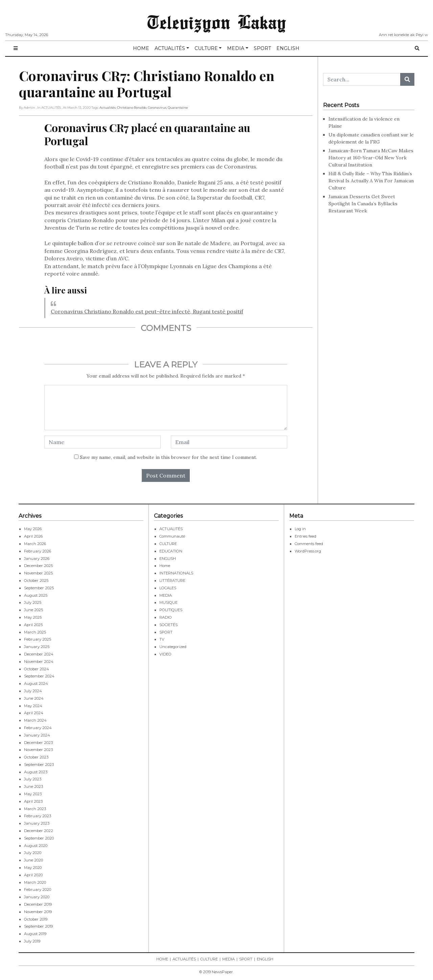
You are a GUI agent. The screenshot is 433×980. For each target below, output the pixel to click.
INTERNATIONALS (176, 573)
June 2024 (34, 698)
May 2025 (33, 617)
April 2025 (33, 624)
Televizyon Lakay (216, 21)
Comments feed (309, 543)
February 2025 (37, 639)
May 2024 (33, 705)
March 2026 (35, 543)
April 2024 (33, 713)
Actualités (107, 107)
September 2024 (39, 676)
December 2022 (38, 830)
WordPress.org (308, 551)
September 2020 (39, 838)
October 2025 (36, 580)
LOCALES (167, 588)
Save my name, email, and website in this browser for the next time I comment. (168, 457)
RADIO (165, 617)
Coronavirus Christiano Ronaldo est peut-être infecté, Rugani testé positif (147, 311)
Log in (300, 528)
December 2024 (38, 654)
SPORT (262, 48)
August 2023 (35, 772)
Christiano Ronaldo (131, 107)
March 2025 (35, 632)
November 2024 (38, 661)
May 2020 (33, 867)
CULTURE (206, 48)
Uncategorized (172, 646)
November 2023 (38, 749)
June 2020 (33, 860)
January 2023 (36, 823)
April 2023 (33, 801)
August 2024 (36, 683)
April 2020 (33, 875)
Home (164, 565)
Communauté (172, 536)
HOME (141, 48)
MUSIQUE (168, 602)
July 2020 (32, 852)
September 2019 (38, 926)
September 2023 (39, 764)
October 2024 (36, 669)
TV (161, 639)
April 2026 (33, 536)
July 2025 (32, 602)
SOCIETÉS (168, 624)
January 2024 (37, 735)
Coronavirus (157, 107)
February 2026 (37, 551)
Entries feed (305, 536)
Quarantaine (178, 107)
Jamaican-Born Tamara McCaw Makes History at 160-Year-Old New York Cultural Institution (370, 158)
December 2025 (38, 565)
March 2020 (35, 882)
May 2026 (33, 528)
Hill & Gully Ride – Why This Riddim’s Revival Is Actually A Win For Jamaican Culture (371, 181)
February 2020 (37, 889)
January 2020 (36, 897)
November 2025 (38, 573)
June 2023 (33, 786)
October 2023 (36, 757)
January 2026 (36, 558)
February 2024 (38, 727)
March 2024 (35, 720)
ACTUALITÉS (170, 48)
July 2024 (33, 691)
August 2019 (35, 933)
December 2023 (38, 742)
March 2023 (35, 808)
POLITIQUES (170, 610)
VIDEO (165, 654)
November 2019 (38, 911)
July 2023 (32, 779)
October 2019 (35, 919)
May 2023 (33, 794)
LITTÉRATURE (172, 580)
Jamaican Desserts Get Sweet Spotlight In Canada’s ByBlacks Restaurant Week (362, 204)
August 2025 (35, 595)
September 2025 (39, 588)
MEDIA (235, 48)
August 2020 (35, 845)
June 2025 (33, 610)
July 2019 (32, 941)
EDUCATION (170, 551)
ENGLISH (287, 48)
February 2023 (37, 816)
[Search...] (362, 79)
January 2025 (36, 646)
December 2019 (38, 904)
